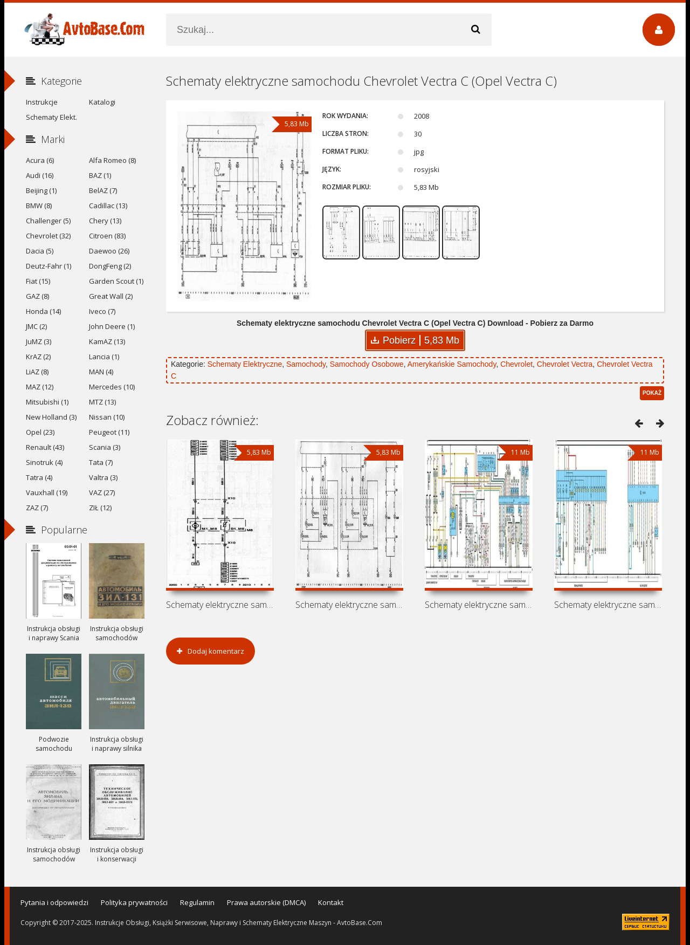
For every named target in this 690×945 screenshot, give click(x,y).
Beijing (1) (41, 190)
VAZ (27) (102, 492)
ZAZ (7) (37, 507)
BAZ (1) (100, 175)
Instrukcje (42, 102)
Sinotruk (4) (44, 462)
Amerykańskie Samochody (452, 364)
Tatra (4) (39, 477)
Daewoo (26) (109, 251)
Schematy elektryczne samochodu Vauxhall (349, 605)
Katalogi (102, 102)
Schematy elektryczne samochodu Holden (220, 605)
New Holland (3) (51, 417)
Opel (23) (40, 432)
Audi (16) (39, 175)
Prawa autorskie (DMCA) (266, 902)
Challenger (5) (48, 220)
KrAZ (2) (38, 356)
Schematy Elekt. (51, 117)
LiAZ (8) (37, 371)
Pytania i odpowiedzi (54, 902)
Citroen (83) (107, 236)
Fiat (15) (38, 281)
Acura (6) (40, 160)
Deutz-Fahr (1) (48, 266)
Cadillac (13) (108, 205)
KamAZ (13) (107, 341)
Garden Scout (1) (116, 281)
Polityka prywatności (134, 902)
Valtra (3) (103, 477)
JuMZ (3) (38, 341)
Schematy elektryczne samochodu (608, 605)
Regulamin (197, 902)
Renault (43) (45, 447)
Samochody (306, 364)
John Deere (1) (112, 326)
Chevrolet (516, 364)
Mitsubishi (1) (47, 402)
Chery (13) (105, 220)
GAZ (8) (37, 296)
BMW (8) (39, 205)
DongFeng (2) (110, 266)
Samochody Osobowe (367, 364)
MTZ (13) (102, 402)
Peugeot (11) (109, 432)
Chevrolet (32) (48, 236)
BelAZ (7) (103, 190)
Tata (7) (101, 462)
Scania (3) (104, 447)
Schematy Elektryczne (245, 364)
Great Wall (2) (111, 296)
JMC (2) (36, 326)
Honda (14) (43, 311)
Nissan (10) (107, 417)
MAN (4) (101, 371)
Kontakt (330, 902)
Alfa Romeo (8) (112, 160)
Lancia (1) (104, 356)
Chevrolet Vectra (565, 364)
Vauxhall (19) (46, 492)
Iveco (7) (102, 311)
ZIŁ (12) (100, 507)
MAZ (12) (39, 387)
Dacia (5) (39, 251)
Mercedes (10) (112, 387)
